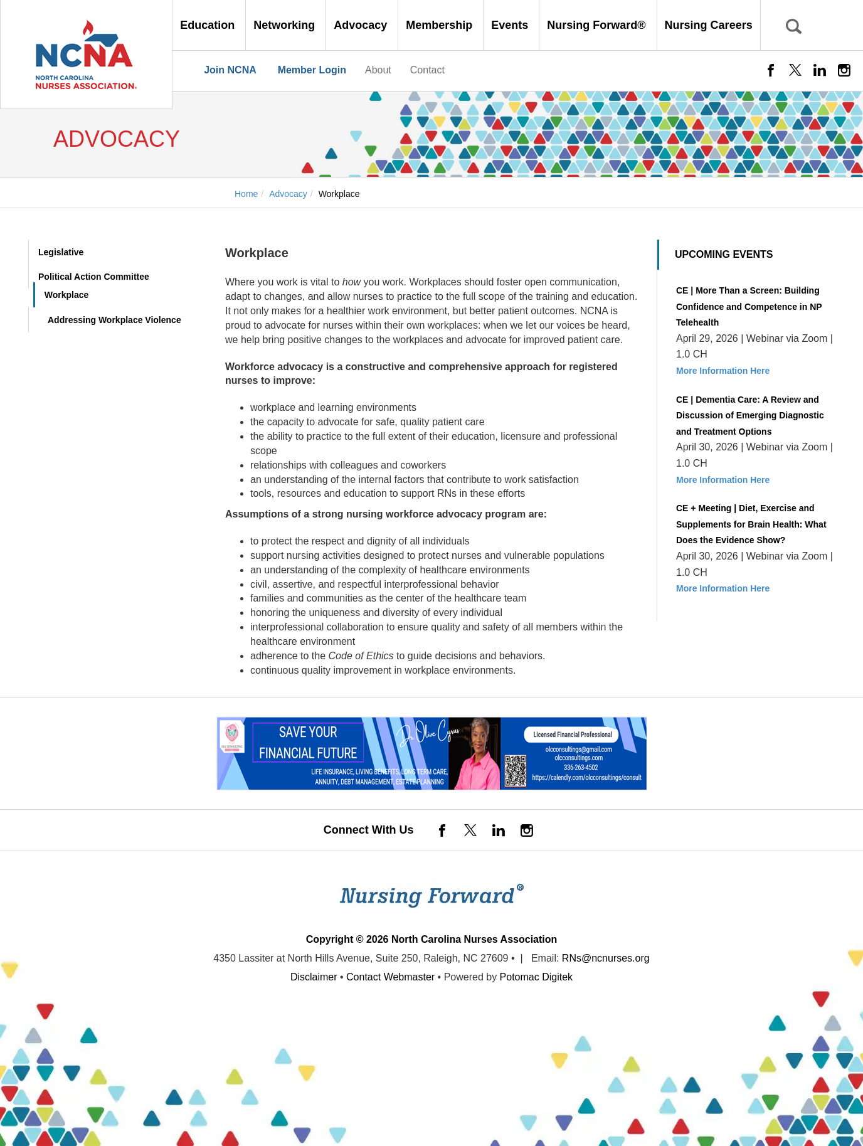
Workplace (67, 295)
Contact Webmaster (390, 977)
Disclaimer (313, 977)
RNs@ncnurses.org (606, 958)
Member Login (312, 70)
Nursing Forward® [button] (598, 25)
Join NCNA (230, 70)
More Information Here (723, 371)
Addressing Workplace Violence (114, 320)
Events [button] (511, 25)
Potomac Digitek (536, 977)
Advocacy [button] (362, 25)
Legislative (60, 252)
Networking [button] (285, 25)
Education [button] (209, 25)
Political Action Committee (93, 277)
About (378, 70)
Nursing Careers (709, 25)
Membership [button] (440, 25)
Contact (427, 70)
